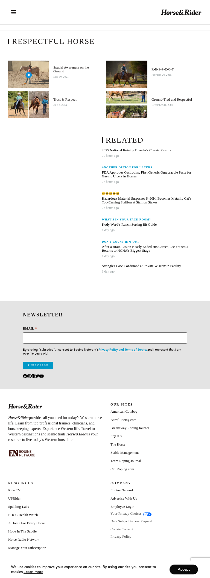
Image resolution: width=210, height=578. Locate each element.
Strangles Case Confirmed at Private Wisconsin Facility (141, 266)
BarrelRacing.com (123, 420)
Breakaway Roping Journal (129, 428)
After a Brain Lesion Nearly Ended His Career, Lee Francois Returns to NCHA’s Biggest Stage (145, 249)
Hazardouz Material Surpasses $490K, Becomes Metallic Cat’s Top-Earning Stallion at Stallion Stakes (146, 200)
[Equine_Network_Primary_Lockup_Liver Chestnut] (22, 453)
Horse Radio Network (23, 539)
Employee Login (122, 507)
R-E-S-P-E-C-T (162, 69)
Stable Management (124, 452)
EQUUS (116, 436)
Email (30, 328)
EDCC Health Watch (23, 515)
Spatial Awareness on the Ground (71, 69)
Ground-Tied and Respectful (171, 99)
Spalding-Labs (18, 507)
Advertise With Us (123, 498)
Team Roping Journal (125, 461)
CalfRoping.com (122, 469)
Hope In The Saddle (22, 531)
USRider (14, 498)
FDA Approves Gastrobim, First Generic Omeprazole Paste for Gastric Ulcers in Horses (146, 174)
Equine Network (122, 490)
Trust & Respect (65, 99)
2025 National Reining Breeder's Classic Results (136, 150)
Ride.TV (14, 490)
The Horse (118, 444)
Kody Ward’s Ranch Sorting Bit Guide (130, 224)
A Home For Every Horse (26, 523)
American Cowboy (124, 411)
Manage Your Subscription (27, 548)
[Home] (181, 12)
